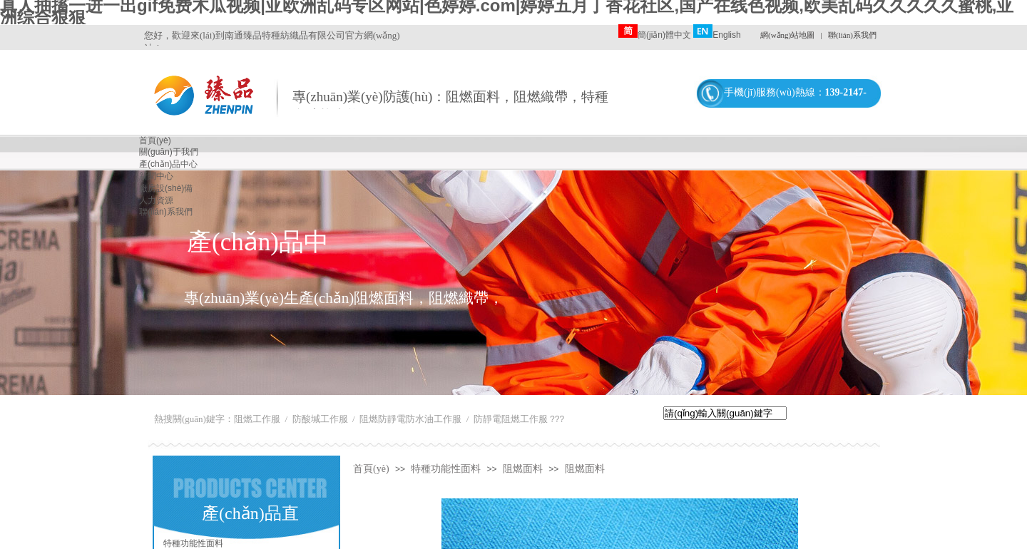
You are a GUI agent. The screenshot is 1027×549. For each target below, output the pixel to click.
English (716, 35)
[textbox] (725, 413)
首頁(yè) (371, 468)
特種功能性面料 (446, 468)
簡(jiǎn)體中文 (654, 35)
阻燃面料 (523, 468)
